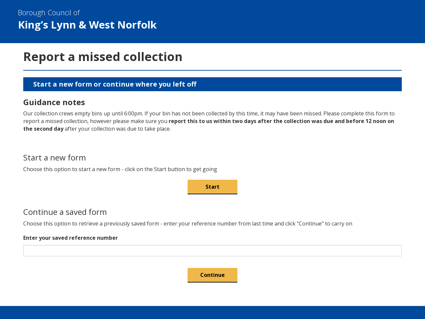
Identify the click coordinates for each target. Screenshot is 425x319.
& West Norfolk (207, 19)
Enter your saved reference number (70, 237)
